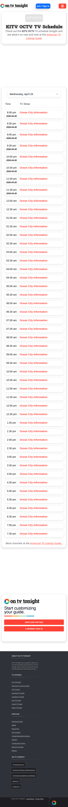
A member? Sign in (34, 629)
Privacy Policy (39, 799)
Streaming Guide (17, 721)
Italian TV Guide (17, 708)
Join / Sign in (43, 6)
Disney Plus (15, 729)
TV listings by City (18, 764)
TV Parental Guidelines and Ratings (24, 776)
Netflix (14, 725)
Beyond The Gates (17, 747)
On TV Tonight (16, 682)
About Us (16, 781)
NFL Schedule (16, 732)
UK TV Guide (16, 689)
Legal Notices (30, 799)
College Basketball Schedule (21, 736)
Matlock (14, 751)
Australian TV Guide (18, 693)
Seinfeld (14, 740)
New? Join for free (34, 622)
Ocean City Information (33, 112)
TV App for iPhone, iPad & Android (24, 770)
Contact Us (16, 786)
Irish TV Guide (16, 700)
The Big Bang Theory (18, 743)
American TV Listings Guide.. (46, 543)
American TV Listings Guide (20, 686)
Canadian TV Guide (18, 697)
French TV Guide (17, 704)
